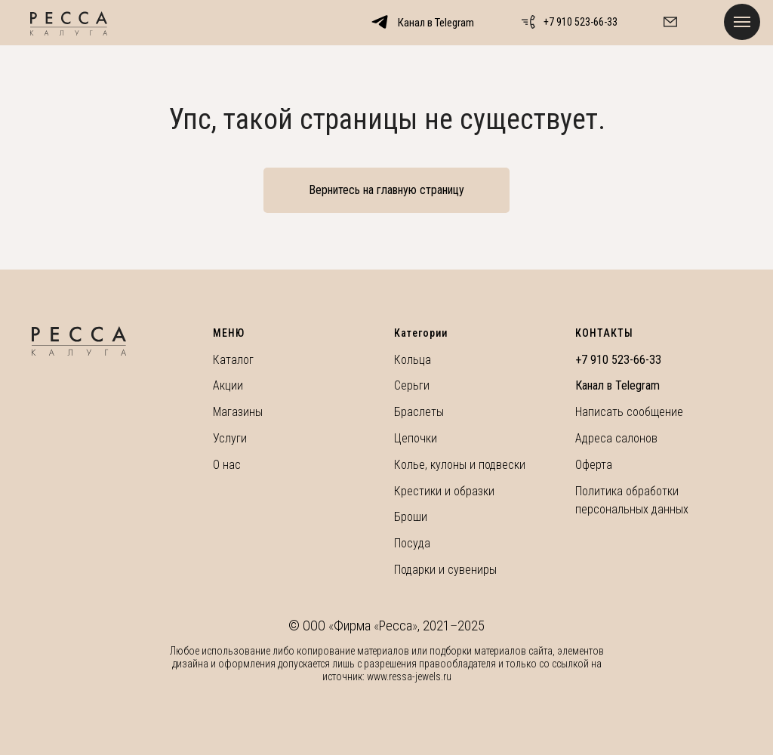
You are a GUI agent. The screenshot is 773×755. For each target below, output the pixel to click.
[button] (670, 22)
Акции (228, 385)
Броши (410, 517)
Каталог (233, 360)
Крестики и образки (444, 491)
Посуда (412, 543)
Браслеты (419, 412)
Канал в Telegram (617, 385)
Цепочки (415, 438)
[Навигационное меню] (742, 22)
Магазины (238, 412)
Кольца (412, 360)
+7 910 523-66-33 (580, 22)
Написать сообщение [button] (629, 412)
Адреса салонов (616, 438)
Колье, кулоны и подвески (459, 465)
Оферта (593, 465)
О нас (227, 465)
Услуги (230, 438)
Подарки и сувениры (445, 569)
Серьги (412, 385)
